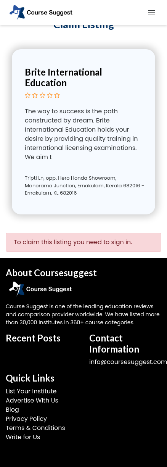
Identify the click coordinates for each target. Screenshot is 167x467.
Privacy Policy (26, 418)
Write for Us (23, 437)
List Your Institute (31, 391)
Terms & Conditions (35, 428)
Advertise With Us (32, 400)
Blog (12, 409)
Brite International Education (63, 77)
